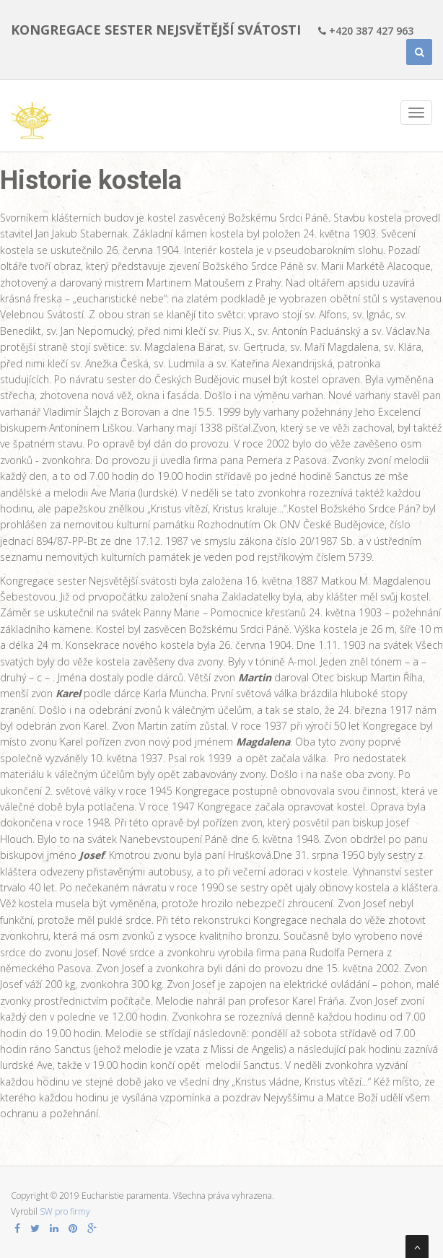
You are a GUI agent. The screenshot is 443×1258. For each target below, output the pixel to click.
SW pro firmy (65, 1211)
